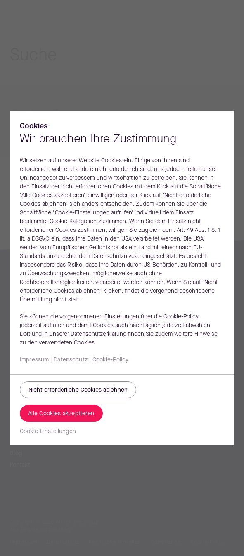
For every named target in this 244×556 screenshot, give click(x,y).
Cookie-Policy (110, 360)
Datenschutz (71, 360)
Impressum (34, 360)
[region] (122, 278)
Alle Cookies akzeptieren (61, 414)
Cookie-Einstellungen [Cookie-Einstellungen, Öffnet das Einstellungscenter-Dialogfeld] (48, 431)
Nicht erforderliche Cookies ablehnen (78, 390)
